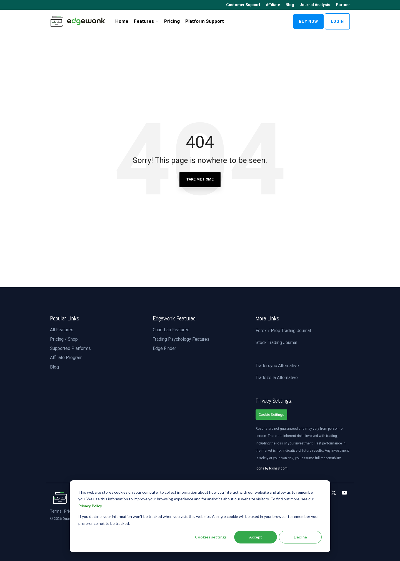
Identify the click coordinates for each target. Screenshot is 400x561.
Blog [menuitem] (290, 5)
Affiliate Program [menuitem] (66, 357)
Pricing (172, 21)
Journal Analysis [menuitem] (315, 5)
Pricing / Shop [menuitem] (64, 339)
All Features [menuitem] (61, 329)
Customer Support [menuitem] (243, 5)
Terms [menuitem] (55, 511)
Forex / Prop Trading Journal (283, 330)
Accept (255, 537)
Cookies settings (211, 537)
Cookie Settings (271, 414)
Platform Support (204, 21)
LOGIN (337, 21)
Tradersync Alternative (277, 365)
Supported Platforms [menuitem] (70, 348)
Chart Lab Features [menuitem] (171, 329)
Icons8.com (278, 468)
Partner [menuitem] (343, 5)
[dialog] (200, 516)
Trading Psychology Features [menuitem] (181, 339)
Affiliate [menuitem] (273, 5)
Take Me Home (200, 179)
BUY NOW (308, 21)
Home (121, 21)
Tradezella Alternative (277, 377)
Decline (300, 537)
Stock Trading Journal (276, 342)
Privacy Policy (90, 505)
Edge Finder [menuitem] (164, 348)
